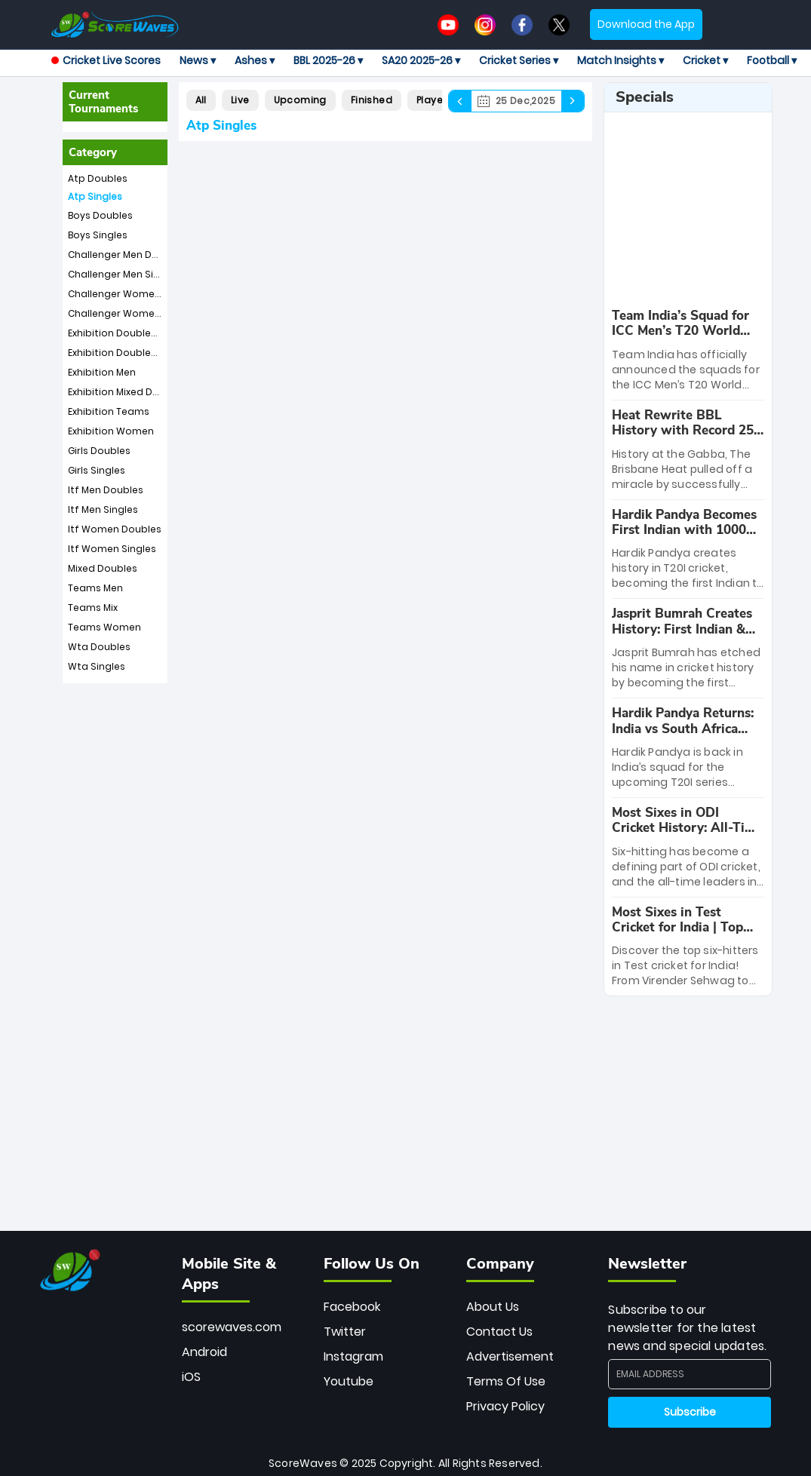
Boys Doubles (100, 215)
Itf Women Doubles (114, 529)
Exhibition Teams (108, 411)
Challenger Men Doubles (126, 254)
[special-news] (688, 648)
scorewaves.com (231, 1327)
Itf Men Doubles (105, 489)
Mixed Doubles (102, 568)
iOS (191, 1376)
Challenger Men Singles (124, 274)
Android (204, 1352)
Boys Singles (97, 235)
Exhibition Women (111, 431)
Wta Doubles (99, 646)
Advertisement (510, 1356)
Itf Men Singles (103, 509)
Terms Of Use (505, 1381)
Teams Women (104, 627)
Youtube (348, 1381)
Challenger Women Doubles (135, 293)
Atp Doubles (97, 178)
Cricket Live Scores (106, 60)
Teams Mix (93, 607)
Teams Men (95, 588)
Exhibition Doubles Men (123, 333)
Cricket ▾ (705, 60)
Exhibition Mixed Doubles (127, 391)
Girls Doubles (99, 450)
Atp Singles (95, 196)
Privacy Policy (505, 1406)
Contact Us (499, 1331)
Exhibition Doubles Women (132, 352)
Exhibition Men (102, 372)
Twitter (345, 1331)
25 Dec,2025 (516, 100)
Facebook (352, 1306)
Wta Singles (96, 666)
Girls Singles (96, 470)
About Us (492, 1306)
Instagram (353, 1356)
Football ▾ (772, 60)
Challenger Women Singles (133, 313)
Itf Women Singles (112, 548)
